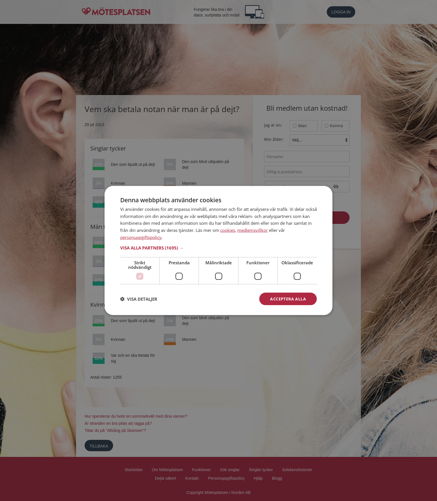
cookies (227, 230)
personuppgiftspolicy (141, 237)
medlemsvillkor (252, 230)
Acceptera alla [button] (288, 298)
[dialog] (218, 250)
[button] (218, 247)
